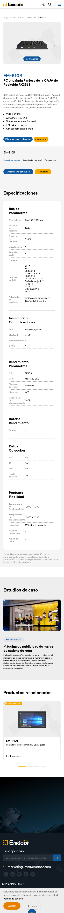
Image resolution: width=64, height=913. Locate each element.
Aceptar (12, 906)
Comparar (43, 171)
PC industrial (29, 17)
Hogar (6, 17)
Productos (16, 17)
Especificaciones (11, 160)
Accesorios (50, 160)
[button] (9, 46)
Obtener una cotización (18, 171)
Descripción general (32, 160)
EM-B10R (42, 17)
